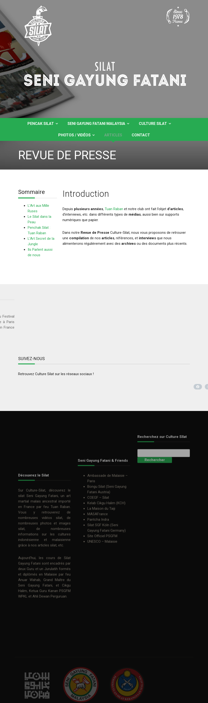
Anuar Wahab (29, 620)
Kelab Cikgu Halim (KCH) (106, 531)
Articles (113, 135)
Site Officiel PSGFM (102, 564)
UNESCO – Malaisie (102, 570)
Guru (30, 609)
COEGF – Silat (98, 526)
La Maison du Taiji (101, 537)
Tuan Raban (114, 209)
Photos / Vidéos (74, 135)
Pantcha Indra (98, 548)
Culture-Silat (35, 531)
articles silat (47, 586)
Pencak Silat (40, 123)
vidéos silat (52, 558)
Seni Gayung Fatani (42, 536)
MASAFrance (97, 542)
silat (21, 536)
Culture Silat (153, 123)
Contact (141, 135)
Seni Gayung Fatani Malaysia (96, 123)
